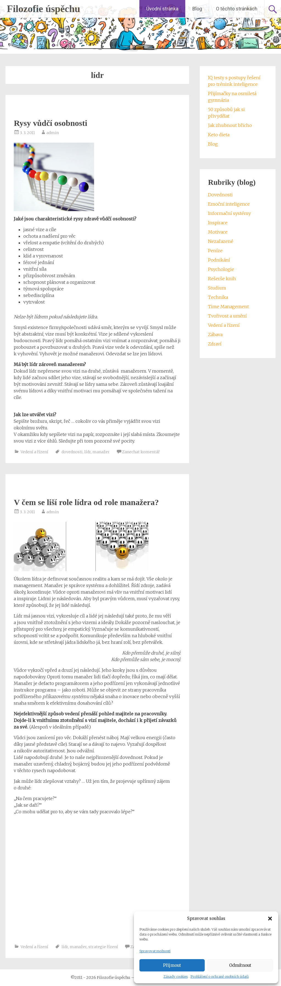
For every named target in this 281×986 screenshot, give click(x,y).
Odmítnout (240, 965)
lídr (87, 451)
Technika (218, 297)
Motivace (217, 232)
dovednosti (72, 451)
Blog (197, 9)
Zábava (215, 334)
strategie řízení (103, 946)
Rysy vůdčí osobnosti (50, 122)
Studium (217, 288)
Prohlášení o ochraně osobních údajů (219, 976)
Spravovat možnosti (154, 951)
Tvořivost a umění (227, 316)
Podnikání (219, 260)
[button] (270, 918)
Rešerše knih (222, 278)
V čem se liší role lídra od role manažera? (86, 502)
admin (52, 132)
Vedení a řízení (34, 451)
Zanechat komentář (141, 451)
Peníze (215, 250)
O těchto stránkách (236, 9)
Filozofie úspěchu (43, 8)
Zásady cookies (176, 976)
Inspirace (217, 222)
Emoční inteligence (229, 204)
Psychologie (221, 269)
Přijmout (172, 965)
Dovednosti (220, 194)
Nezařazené (220, 241)
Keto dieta (218, 134)
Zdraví (214, 344)
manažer (101, 451)
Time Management (228, 306)
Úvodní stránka (162, 9)
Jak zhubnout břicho (230, 125)
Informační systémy (229, 213)
